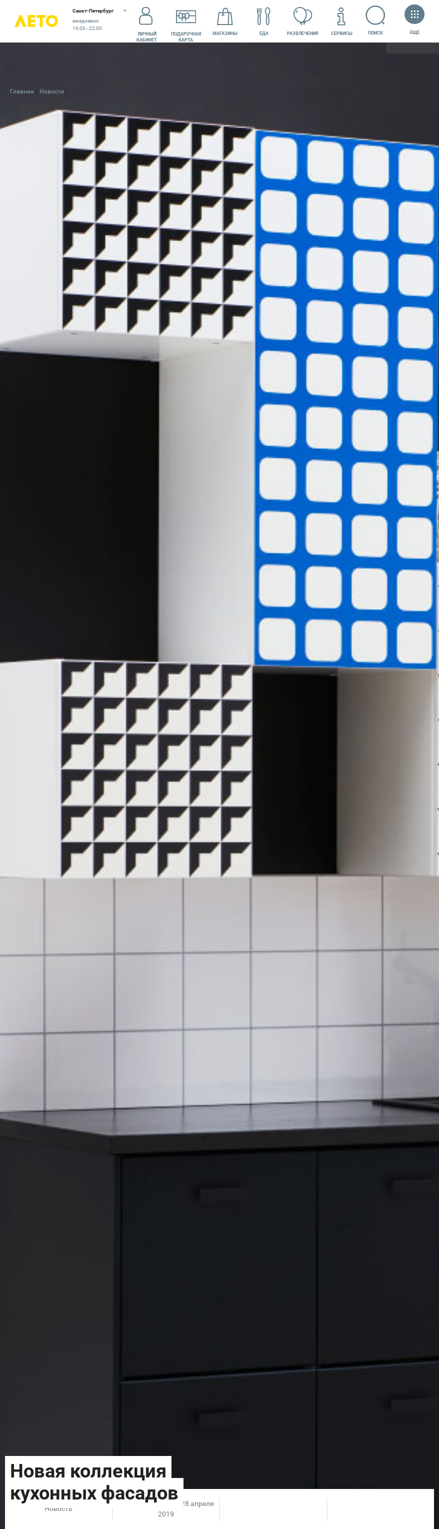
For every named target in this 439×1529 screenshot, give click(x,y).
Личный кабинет (146, 21)
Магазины (225, 22)
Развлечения (302, 22)
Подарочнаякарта (186, 21)
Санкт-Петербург (93, 11)
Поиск (375, 21)
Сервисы (341, 22)
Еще (414, 21)
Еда (264, 22)
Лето (36, 21)
